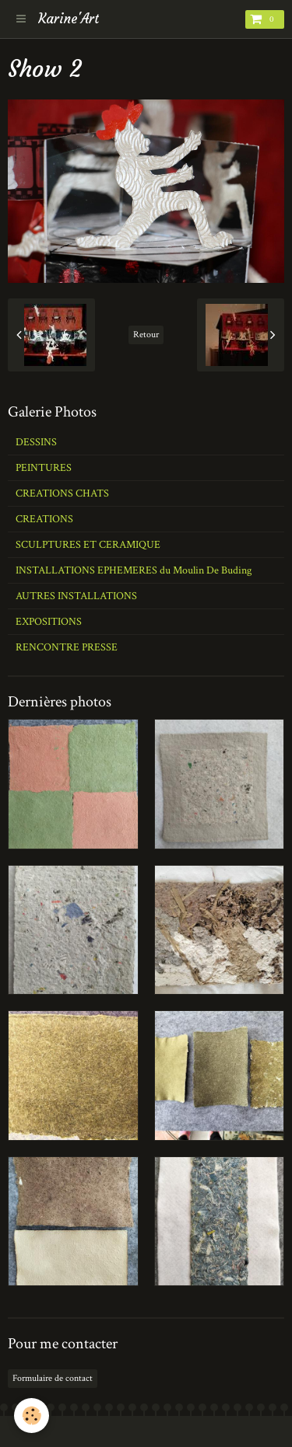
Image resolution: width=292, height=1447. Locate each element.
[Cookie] (31, 1415)
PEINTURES (44, 468)
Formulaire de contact (52, 1378)
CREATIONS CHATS (62, 493)
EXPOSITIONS (49, 622)
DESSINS (36, 442)
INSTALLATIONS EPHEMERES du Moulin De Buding (134, 570)
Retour (146, 334)
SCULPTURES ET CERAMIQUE (88, 545)
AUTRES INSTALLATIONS (76, 596)
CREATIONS (44, 519)
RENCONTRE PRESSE (67, 647)
